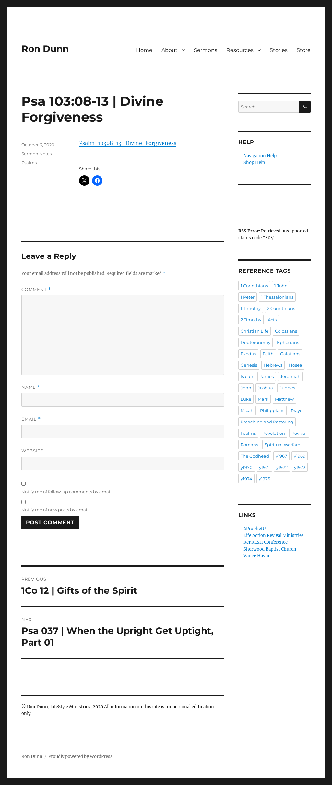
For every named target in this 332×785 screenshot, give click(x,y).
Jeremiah (290, 376)
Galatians (290, 353)
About (169, 50)
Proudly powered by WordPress (80, 756)
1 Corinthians (254, 285)
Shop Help (254, 162)
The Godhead (255, 455)
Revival (299, 433)
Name (30, 387)
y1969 (299, 455)
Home (144, 50)
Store (304, 50)
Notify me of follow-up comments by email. (67, 491)
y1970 (247, 467)
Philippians (272, 410)
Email (31, 419)
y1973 (299, 467)
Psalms (29, 162)
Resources (240, 50)
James (267, 376)
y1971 (264, 467)
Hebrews (273, 365)
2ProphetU (254, 528)
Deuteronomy (255, 342)
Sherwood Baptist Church (269, 549)
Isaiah (247, 376)
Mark (263, 399)
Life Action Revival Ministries (273, 535)
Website (32, 450)
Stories (279, 50)
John (246, 387)
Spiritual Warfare (282, 444)
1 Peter (248, 297)
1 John (281, 285)
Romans (249, 444)
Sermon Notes (36, 153)
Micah (247, 410)
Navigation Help (260, 156)
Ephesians (288, 342)
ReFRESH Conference (265, 542)
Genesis (249, 365)
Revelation (273, 433)
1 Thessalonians (277, 297)
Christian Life (254, 331)
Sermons (205, 50)
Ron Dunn (45, 48)
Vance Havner (257, 556)
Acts (272, 319)
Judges (287, 387)
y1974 (246, 478)
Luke (246, 399)
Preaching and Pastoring (267, 421)
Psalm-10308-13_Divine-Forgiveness (127, 143)
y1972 (282, 467)
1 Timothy (251, 308)
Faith (268, 353)
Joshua (265, 387)
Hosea (295, 365)
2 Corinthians (281, 308)
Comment (36, 289)
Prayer (297, 410)
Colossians (286, 331)
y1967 (281, 455)
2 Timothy (251, 319)
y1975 (264, 478)
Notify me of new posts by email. (55, 509)
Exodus (248, 353)
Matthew (284, 399)
